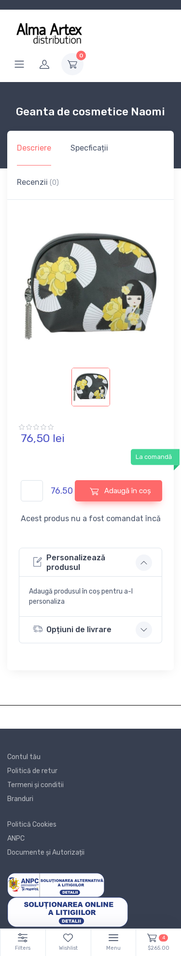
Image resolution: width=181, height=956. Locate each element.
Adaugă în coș (120, 491)
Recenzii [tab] (38, 182)
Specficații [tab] (89, 147)
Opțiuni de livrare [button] (72, 629)
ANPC (16, 838)
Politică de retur (32, 771)
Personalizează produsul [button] (69, 562)
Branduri (20, 799)
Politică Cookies (31, 824)
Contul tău (24, 757)
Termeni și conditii (35, 785)
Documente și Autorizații (45, 852)
